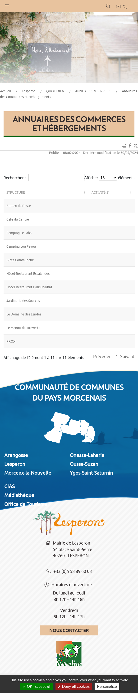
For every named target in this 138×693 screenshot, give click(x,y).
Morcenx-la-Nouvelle (27, 473)
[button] (7, 4)
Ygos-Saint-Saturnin (91, 473)
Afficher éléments (109, 178)
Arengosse (16, 455)
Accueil (5, 91)
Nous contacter (69, 630)
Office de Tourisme (25, 504)
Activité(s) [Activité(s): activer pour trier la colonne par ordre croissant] (100, 192)
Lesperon (29, 91)
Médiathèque (19, 495)
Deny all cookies (74, 686)
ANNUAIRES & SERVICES (93, 91)
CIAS (9, 486)
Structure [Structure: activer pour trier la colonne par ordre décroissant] (15, 192)
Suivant (127, 356)
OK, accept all (37, 686)
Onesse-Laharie (87, 455)
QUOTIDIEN (55, 91)
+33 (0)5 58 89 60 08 (69, 572)
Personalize (107, 686)
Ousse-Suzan (84, 464)
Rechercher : (44, 177)
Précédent (103, 356)
